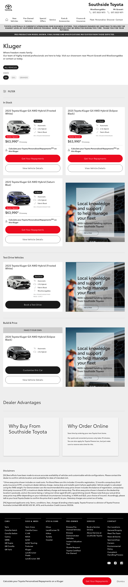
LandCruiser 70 (52, 530)
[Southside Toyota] (8, 8)
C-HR (27, 533)
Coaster (49, 539)
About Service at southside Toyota (94, 534)
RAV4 (27, 536)
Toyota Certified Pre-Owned (73, 551)
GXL (13, 77)
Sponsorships (113, 539)
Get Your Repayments (33, 158)
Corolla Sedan (11, 533)
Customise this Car (33, 370)
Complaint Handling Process (115, 553)
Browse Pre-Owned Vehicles (73, 528)
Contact (119, 19)
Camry (8, 536)
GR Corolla (9, 546)
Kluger (28, 549)
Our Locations (113, 527)
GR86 (7, 539)
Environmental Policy (114, 547)
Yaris (7, 527)
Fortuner (29, 546)
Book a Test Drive (33, 304)
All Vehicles (11, 67)
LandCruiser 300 (32, 558)
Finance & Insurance (80, 19)
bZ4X (27, 539)
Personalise (100, 19)
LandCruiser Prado (30, 554)
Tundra (49, 536)
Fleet (92, 19)
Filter (11, 91)
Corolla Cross (31, 530)
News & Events (113, 536)
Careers (110, 543)
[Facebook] (121, 563)
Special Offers (43, 19)
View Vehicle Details (33, 168)
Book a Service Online (93, 528)
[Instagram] (115, 563)
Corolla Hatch (11, 530)
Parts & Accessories (64, 19)
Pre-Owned (72, 521)
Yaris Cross (30, 527)
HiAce (48, 533)
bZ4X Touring (31, 543)
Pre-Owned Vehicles (28, 19)
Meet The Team (114, 533)
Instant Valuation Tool (74, 542)
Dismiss (121, 581)
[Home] (7, 20)
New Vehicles (14, 19)
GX (6, 77)
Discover (111, 19)
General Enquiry (114, 530)
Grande (24, 77)
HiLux (48, 527)
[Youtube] (109, 563)
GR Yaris (8, 549)
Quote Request (73, 547)
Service (52, 19)
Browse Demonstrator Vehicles (72, 535)
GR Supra (9, 543)
